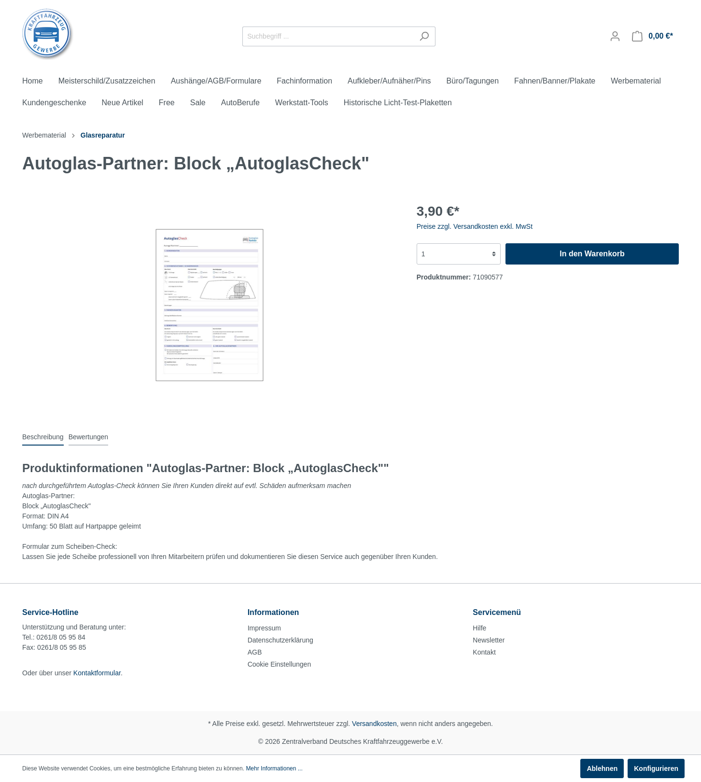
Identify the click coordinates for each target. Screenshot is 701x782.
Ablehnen (602, 768)
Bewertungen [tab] (89, 437)
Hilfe (479, 628)
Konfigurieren (656, 768)
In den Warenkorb (592, 254)
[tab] (43, 437)
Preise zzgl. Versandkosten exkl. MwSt (475, 226)
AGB (255, 652)
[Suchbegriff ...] (327, 36)
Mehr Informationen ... (274, 768)
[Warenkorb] (652, 36)
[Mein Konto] (615, 36)
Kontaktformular (97, 673)
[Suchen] (424, 36)
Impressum (264, 628)
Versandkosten (374, 723)
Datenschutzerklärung (280, 640)
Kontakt (484, 652)
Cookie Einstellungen (279, 664)
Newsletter (489, 640)
